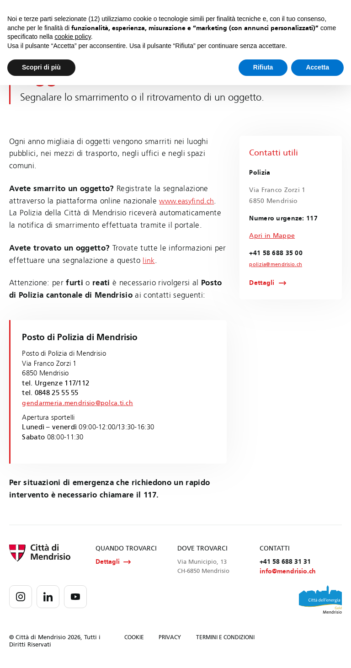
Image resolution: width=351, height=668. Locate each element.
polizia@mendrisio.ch (273, 264)
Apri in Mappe (272, 236)
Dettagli (261, 283)
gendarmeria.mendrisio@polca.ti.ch (80, 403)
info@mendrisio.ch (288, 572)
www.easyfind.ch (189, 201)
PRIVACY (170, 638)
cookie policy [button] (73, 36)
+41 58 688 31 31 (285, 562)
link (149, 260)
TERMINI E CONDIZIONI (225, 638)
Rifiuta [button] (263, 67)
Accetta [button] (317, 67)
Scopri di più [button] (41, 67)
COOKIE (134, 638)
